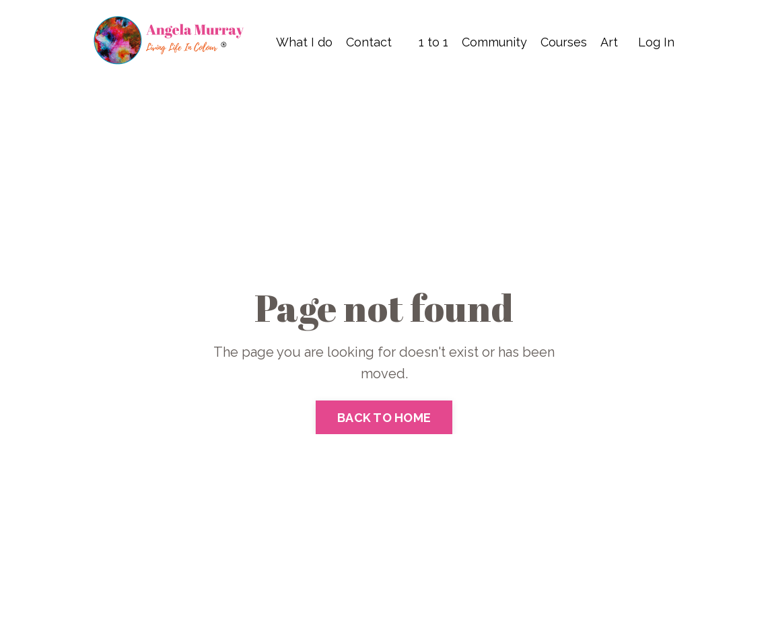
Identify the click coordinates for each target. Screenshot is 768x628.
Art (609, 42)
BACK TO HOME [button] (384, 418)
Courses (563, 42)
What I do (304, 42)
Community (494, 42)
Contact (369, 42)
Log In (656, 42)
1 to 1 (433, 42)
